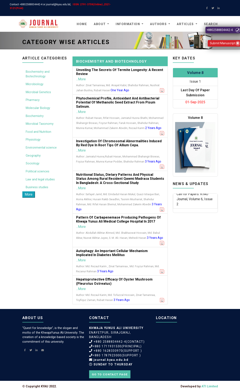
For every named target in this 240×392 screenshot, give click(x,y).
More (28, 194)
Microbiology (34, 84)
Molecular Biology (38, 108)
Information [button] (128, 24)
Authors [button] (158, 24)
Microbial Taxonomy (40, 124)
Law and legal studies (40, 179)
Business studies (37, 187)
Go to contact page (110, 374)
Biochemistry (35, 116)
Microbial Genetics (38, 92)
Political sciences (37, 171)
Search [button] (211, 24)
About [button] (100, 24)
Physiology (33, 139)
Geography (33, 155)
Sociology (32, 163)
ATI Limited (209, 386)
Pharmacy (33, 100)
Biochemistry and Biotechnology (38, 74)
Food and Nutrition (38, 132)
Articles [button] (185, 24)
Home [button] (82, 24)
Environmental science (41, 147)
